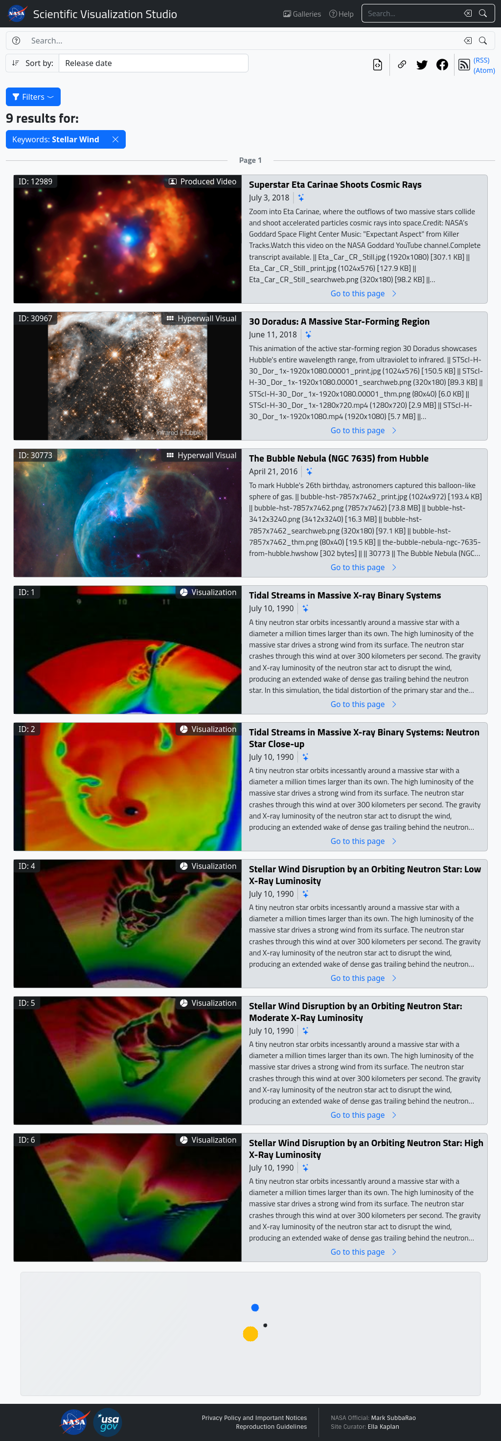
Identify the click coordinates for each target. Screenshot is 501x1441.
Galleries (302, 14)
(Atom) (484, 70)
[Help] (16, 40)
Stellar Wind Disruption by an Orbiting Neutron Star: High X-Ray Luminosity (366, 1148)
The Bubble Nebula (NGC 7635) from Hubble (339, 458)
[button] (115, 139)
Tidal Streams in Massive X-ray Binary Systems (345, 594)
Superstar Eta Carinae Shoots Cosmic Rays (335, 184)
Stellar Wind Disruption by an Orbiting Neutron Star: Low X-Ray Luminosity (365, 874)
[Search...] (410, 13)
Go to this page (364, 293)
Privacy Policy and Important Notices (254, 1418)
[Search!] (484, 13)
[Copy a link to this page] (402, 65)
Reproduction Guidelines (271, 1427)
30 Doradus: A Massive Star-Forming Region (339, 321)
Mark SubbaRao (393, 1418)
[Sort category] (154, 63)
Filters (33, 96)
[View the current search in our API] (377, 65)
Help (341, 14)
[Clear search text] (466, 13)
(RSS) (481, 60)
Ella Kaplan (384, 1427)
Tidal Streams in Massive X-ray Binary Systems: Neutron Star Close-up (364, 737)
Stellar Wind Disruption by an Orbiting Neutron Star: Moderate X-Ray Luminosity (355, 1011)
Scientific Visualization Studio (105, 13)
